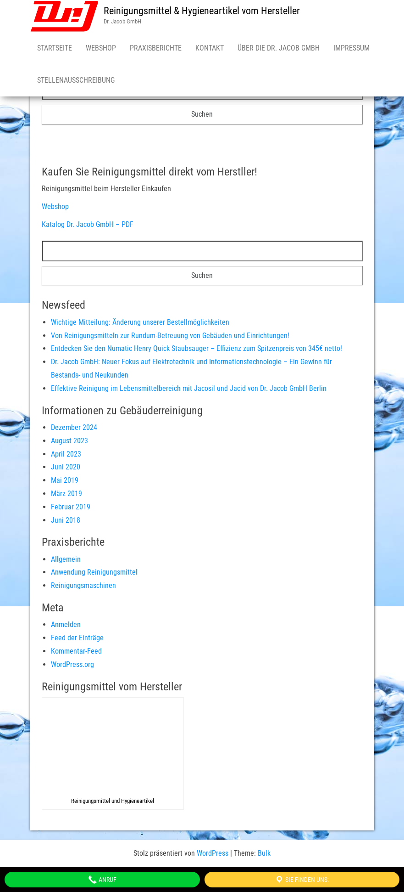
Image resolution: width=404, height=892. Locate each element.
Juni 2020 (65, 467)
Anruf (102, 879)
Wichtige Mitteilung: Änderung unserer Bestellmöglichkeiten (140, 322)
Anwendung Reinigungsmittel (94, 572)
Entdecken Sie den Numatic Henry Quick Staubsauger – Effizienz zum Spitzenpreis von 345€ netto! (196, 348)
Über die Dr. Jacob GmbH (279, 48)
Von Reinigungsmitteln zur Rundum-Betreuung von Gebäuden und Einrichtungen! (170, 335)
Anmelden (66, 624)
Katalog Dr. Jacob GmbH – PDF (87, 224)
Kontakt (209, 48)
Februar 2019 (70, 506)
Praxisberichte (156, 48)
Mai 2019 (64, 480)
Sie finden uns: (302, 879)
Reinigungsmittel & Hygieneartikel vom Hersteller (202, 11)
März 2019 (66, 493)
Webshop (101, 48)
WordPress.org (72, 664)
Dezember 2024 (74, 427)
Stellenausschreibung (76, 80)
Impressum (351, 48)
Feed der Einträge (77, 637)
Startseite (54, 48)
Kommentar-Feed (76, 651)
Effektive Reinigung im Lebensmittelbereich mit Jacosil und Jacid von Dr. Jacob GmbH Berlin (189, 388)
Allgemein (66, 559)
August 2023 (69, 440)
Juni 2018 (65, 520)
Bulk (264, 853)
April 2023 (66, 454)
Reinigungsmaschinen (83, 585)
